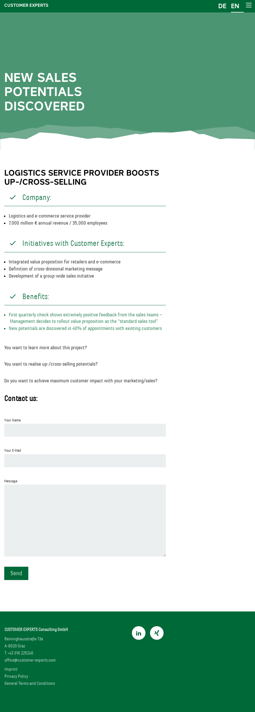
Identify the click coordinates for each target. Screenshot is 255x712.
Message (85, 518)
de (222, 6)
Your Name (85, 427)
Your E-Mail (85, 457)
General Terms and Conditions (30, 683)
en (235, 6)
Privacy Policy (16, 676)
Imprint (11, 669)
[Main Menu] (248, 5)
